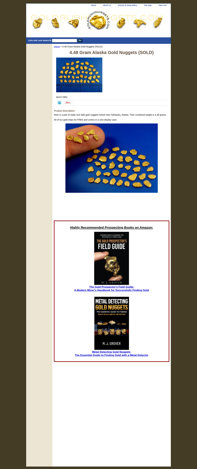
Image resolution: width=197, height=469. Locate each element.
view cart (163, 5)
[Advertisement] (112, 208)
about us (107, 5)
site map (148, 5)
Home (57, 46)
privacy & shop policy (127, 5)
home (93, 5)
